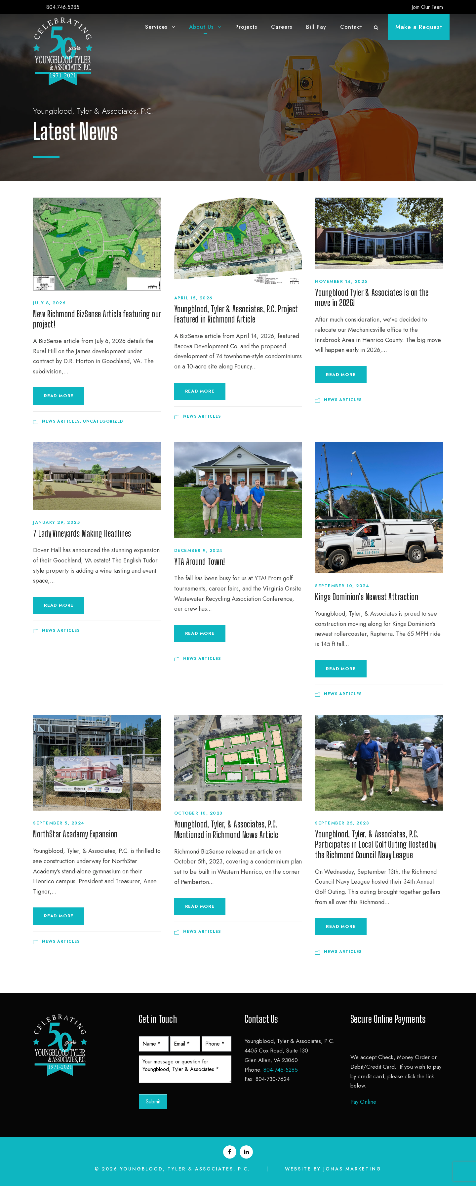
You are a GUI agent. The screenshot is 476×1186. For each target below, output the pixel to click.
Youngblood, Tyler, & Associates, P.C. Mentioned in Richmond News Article (226, 829)
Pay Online (363, 1102)
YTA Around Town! (199, 561)
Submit (153, 1101)
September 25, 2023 (342, 823)
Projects (246, 27)
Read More (58, 396)
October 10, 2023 (198, 813)
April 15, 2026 (193, 298)
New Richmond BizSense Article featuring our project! (97, 319)
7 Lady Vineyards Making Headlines (82, 533)
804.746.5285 (62, 7)
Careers (281, 27)
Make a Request (418, 27)
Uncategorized (103, 421)
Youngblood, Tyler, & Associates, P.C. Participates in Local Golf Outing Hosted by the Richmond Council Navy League (375, 844)
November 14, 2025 (341, 281)
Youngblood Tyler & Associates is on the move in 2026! (372, 297)
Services (156, 27)
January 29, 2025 (56, 522)
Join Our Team (427, 7)
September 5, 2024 (59, 823)
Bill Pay (316, 27)
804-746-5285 (280, 1070)
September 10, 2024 (342, 586)
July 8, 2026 (49, 303)
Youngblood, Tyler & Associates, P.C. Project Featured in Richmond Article (236, 314)
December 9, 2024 (198, 550)
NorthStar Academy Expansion (75, 834)
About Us (201, 27)
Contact (351, 27)
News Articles (61, 421)
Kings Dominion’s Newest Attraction (366, 597)
